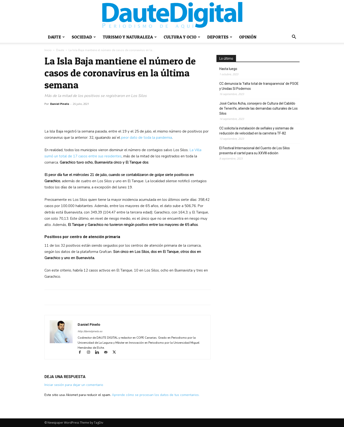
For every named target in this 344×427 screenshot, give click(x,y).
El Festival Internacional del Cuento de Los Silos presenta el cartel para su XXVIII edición (254, 150)
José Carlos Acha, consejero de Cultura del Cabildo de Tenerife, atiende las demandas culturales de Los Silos (258, 108)
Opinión (247, 36)
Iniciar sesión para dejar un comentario (73, 385)
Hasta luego (228, 69)
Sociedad (84, 36)
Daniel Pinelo (89, 324)
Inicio (48, 50)
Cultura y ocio (182, 36)
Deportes (219, 36)
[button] (294, 37)
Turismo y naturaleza (130, 36)
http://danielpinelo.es (90, 331)
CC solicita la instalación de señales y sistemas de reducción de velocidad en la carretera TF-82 (256, 130)
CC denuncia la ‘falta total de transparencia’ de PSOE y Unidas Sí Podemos (259, 86)
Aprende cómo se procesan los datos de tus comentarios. (155, 395)
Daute (56, 36)
